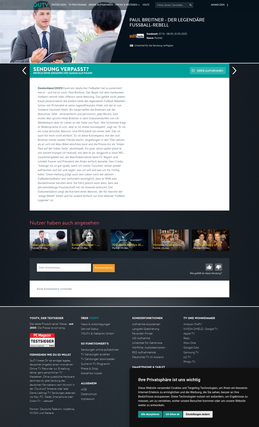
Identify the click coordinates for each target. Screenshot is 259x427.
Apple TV (189, 333)
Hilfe (146, 5)
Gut (209, 267)
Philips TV (189, 362)
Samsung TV (191, 352)
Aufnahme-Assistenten (146, 324)
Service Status (90, 329)
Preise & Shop (89, 368)
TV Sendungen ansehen (95, 354)
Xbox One (189, 343)
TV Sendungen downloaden (98, 359)
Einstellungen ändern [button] (198, 414)
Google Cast (191, 347)
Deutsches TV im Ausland (147, 357)
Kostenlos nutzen (91, 373)
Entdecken (58, 5)
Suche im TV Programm (95, 364)
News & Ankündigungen (95, 324)
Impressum (87, 399)
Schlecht (218, 267)
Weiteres (126, 5)
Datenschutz (89, 394)
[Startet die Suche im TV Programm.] (174, 5)
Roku (186, 338)
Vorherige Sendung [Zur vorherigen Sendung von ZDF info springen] (25, 70)
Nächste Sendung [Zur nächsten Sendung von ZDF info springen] (233, 70)
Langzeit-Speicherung (145, 329)
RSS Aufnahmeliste (144, 352)
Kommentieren (104, 268)
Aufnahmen (101, 5)
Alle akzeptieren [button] (150, 414)
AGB (84, 389)
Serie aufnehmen (210, 71)
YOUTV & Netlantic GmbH (97, 333)
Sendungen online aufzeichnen (100, 350)
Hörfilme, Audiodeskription (148, 347)
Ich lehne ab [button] (173, 414)
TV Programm (77, 5)
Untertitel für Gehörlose (147, 343)
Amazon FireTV (192, 324)
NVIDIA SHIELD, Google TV (200, 329)
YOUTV (39, 5)
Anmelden (218, 5)
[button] (227, 5)
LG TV (187, 357)
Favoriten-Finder (142, 333)
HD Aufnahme (141, 338)
